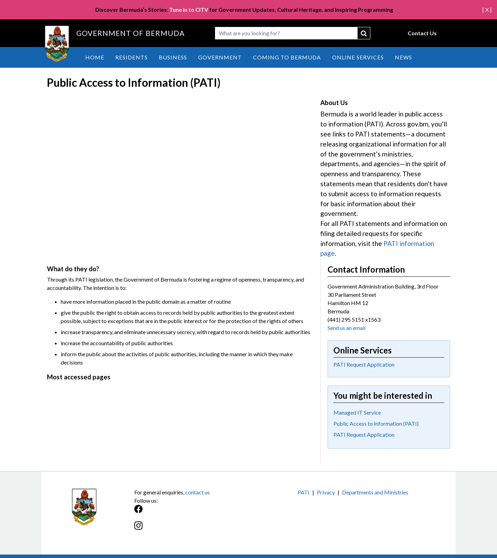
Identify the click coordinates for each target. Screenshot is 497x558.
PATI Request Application (363, 364)
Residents (131, 57)
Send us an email (347, 327)
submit (364, 33)
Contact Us (422, 33)
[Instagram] (191, 529)
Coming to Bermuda (287, 57)
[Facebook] (191, 512)
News (403, 57)
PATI (304, 492)
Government (220, 57)
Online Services (358, 57)
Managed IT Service (357, 412)
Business (173, 57)
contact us (197, 492)
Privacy (326, 492)
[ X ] (487, 9)
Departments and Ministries (375, 492)
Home (94, 57)
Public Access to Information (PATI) (376, 423)
